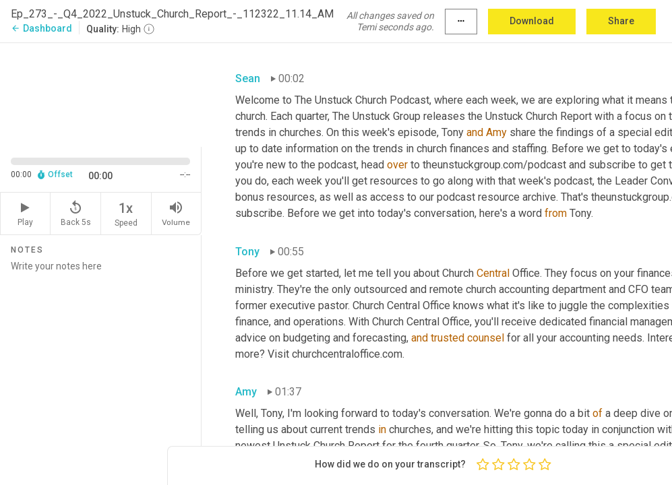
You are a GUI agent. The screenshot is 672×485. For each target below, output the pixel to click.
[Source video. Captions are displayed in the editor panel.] (101, 93)
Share (621, 20)
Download (532, 20)
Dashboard (41, 28)
